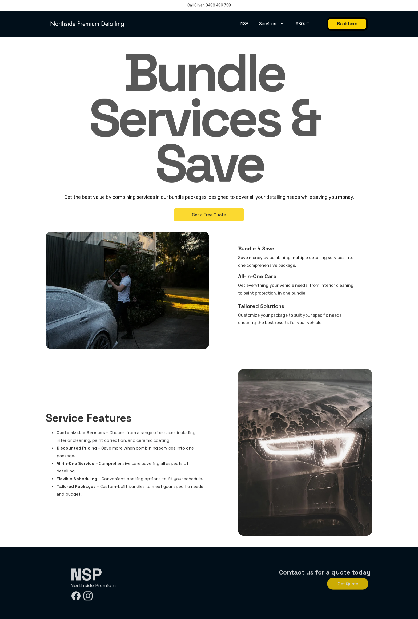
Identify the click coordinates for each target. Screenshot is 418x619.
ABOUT (303, 23)
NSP (244, 23)
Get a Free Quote (209, 216)
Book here (347, 23)
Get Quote (347, 584)
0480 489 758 (218, 5)
